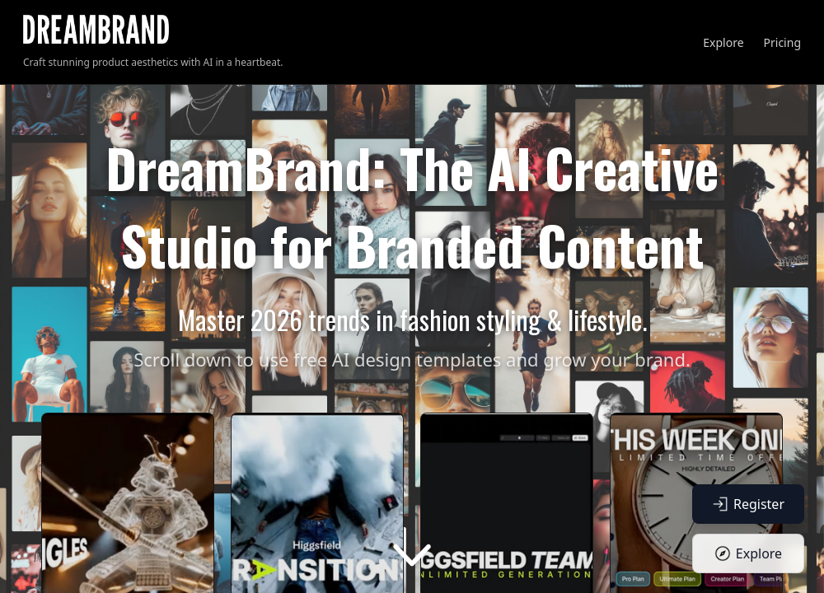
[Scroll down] (412, 555)
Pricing (782, 42)
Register (748, 504)
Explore (723, 42)
